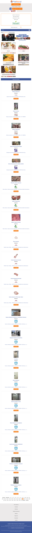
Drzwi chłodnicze (16, 380)
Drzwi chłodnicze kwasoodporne (16, 422)
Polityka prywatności (16, 511)
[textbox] (15, 27)
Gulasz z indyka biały (16, 201)
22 (17, 498)
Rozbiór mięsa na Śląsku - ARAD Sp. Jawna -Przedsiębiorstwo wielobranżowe (16, 246)
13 (2, 498)
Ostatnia (27, 500)
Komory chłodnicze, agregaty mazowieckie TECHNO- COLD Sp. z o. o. (16, 322)
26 (24, 498)
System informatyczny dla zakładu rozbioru (16, 163)
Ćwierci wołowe (16, 111)
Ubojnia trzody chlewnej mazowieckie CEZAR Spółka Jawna (16, 95)
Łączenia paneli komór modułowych (16, 444)
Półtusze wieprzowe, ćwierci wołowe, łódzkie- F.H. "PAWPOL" (16, 115)
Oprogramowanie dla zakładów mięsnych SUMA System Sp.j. (16, 151)
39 (19, 500)
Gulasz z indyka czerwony (16, 222)
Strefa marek (16, 19)
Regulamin (16, 515)
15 (5, 498)
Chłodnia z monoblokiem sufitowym (16, 463)
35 (12, 500)
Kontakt (19, 6)
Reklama (16, 6)
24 (21, 498)
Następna (23, 500)
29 (29, 498)
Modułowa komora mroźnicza (16, 485)
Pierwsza (3, 497)
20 (14, 498)
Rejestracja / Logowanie (18, 8)
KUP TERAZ (16, 98)
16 (7, 498)
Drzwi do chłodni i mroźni (16, 401)
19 (12, 498)
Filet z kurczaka (16, 241)
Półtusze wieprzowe (16, 91)
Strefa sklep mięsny (16, 16)
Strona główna (16, 504)
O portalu (13, 6)
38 (17, 500)
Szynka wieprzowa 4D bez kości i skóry (16, 296)
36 (14, 500)
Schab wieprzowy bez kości (16, 260)
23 (19, 498)
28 (27, 498)
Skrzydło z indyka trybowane (16, 182)
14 (4, 498)
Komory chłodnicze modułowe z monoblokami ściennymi (16, 317)
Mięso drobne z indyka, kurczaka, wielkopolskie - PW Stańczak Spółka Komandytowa (16, 187)
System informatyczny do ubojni (16, 146)
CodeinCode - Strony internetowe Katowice (17, 527)
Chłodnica (16, 359)
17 (9, 498)
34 (10, 500)
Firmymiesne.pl (6, 32)
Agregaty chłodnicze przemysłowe (16, 337)
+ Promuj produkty (16, 4)
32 (7, 500)
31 (5, 500)
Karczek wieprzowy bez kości (16, 278)
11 (27, 497)
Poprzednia (7, 497)
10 (25, 497)
